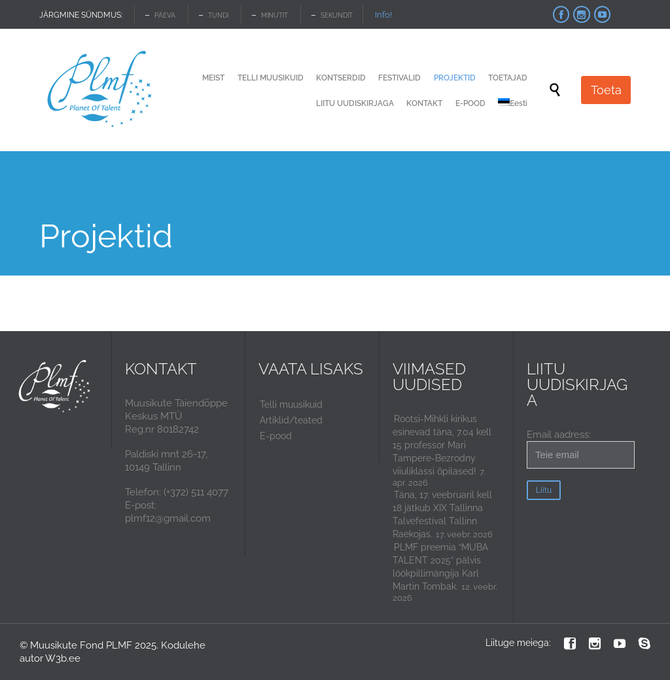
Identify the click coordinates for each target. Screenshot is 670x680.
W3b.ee (62, 658)
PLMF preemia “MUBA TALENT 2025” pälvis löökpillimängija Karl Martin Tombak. (440, 567)
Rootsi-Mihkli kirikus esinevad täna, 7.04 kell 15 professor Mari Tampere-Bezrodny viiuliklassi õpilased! (442, 445)
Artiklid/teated (291, 420)
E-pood (276, 436)
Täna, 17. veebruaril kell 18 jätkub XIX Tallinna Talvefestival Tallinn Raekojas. (442, 514)
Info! (383, 15)
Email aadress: (581, 449)
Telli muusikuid (291, 404)
